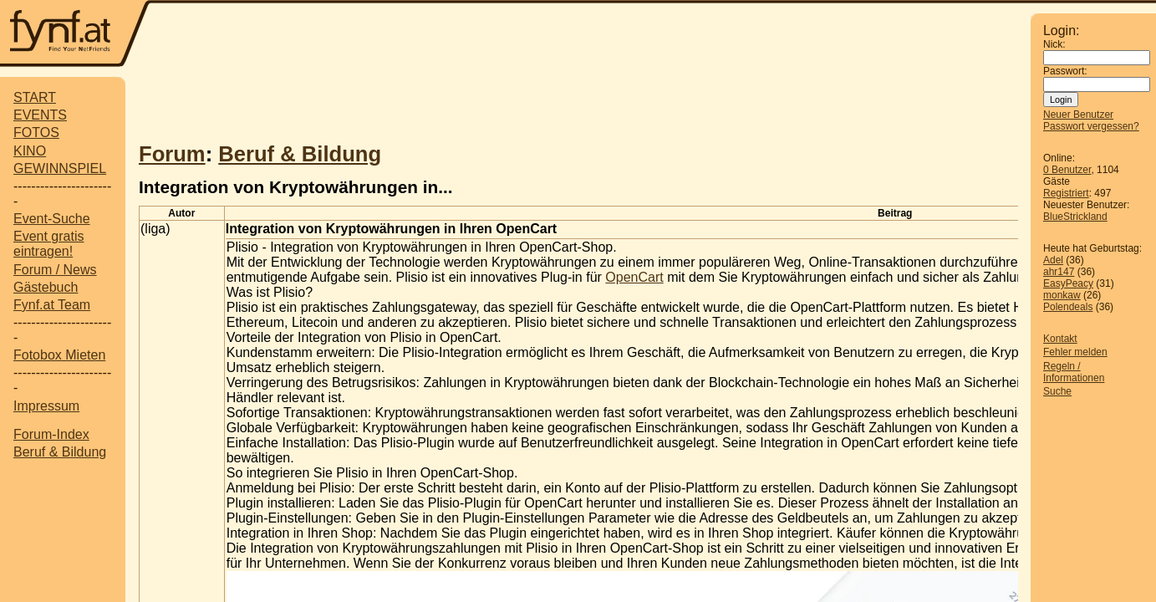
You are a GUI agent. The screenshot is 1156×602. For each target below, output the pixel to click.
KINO (29, 151)
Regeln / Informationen (1073, 372)
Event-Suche (51, 219)
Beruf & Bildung (59, 452)
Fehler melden (1075, 352)
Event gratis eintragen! (48, 243)
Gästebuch (45, 287)
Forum (172, 154)
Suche (1057, 391)
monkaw (1062, 295)
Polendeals (1067, 307)
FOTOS (36, 132)
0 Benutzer (1067, 170)
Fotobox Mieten (59, 355)
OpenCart (634, 277)
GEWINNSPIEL (59, 168)
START (34, 97)
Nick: (1054, 44)
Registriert (1066, 193)
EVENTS (40, 115)
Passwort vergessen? (1091, 126)
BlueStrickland (1075, 216)
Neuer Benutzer (1078, 114)
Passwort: (1065, 71)
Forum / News (55, 270)
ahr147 (1058, 272)
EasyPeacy (1068, 283)
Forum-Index (51, 434)
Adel (1053, 260)
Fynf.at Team (51, 305)
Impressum (46, 406)
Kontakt (1060, 338)
